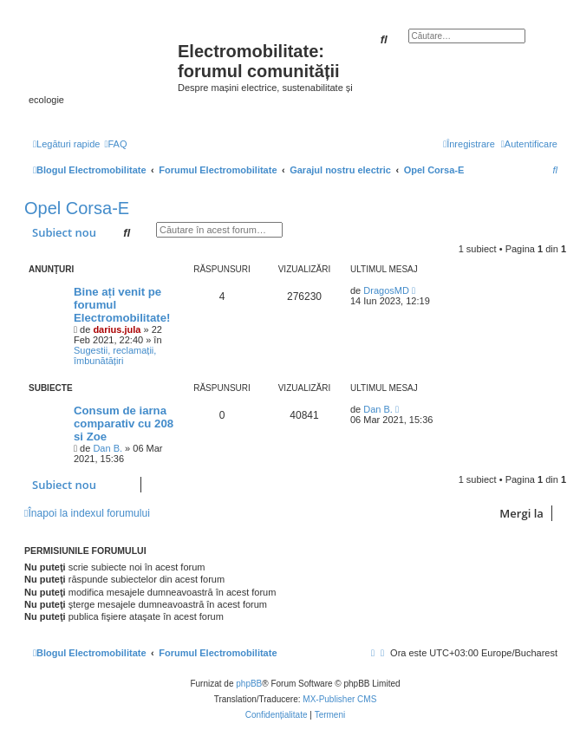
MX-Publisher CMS (339, 699)
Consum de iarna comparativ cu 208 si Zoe (123, 423)
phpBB (249, 683)
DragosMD (386, 290)
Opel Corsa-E (76, 208)
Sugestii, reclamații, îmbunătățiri (115, 355)
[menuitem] (115, 144)
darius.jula (116, 329)
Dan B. (107, 448)
